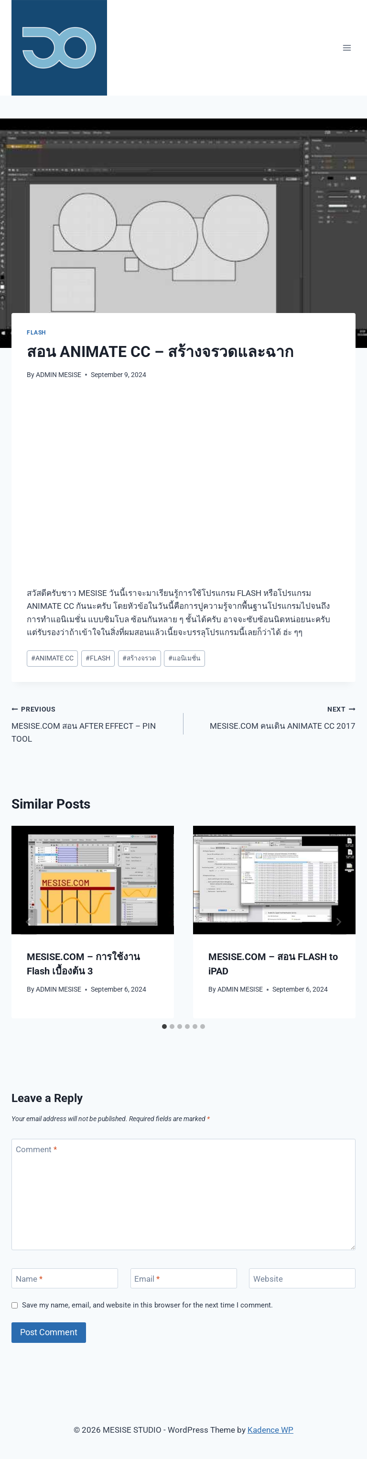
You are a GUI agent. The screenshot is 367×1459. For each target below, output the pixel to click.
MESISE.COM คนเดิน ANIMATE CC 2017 (274, 716)
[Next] (338, 922)
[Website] (302, 1278)
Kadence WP (270, 1430)
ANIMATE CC (52, 658)
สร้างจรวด (139, 658)
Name (29, 1279)
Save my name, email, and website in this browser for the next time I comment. (147, 1305)
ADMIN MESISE (58, 374)
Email (147, 1279)
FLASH (36, 332)
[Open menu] (347, 47)
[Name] (64, 1278)
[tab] (164, 1026)
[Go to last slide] (28, 922)
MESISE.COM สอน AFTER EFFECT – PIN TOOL (93, 723)
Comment (36, 1149)
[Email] (183, 1278)
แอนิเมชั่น (184, 658)
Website (268, 1279)
